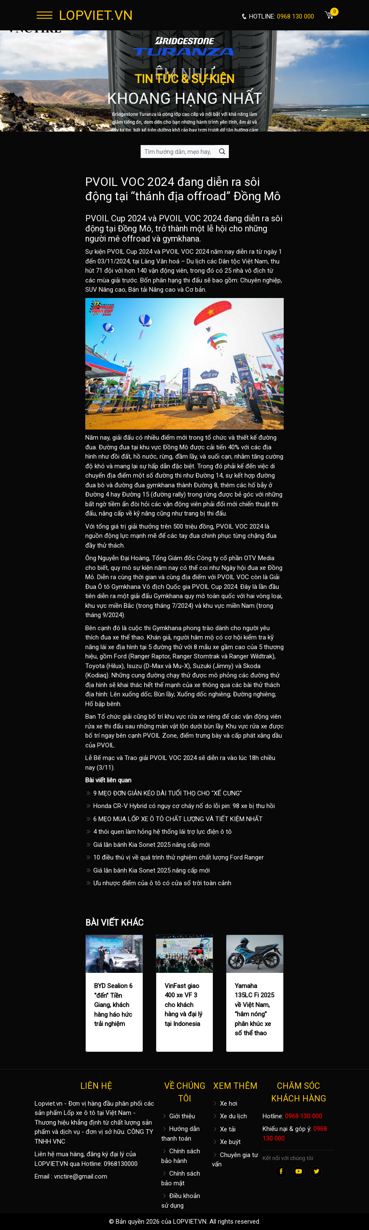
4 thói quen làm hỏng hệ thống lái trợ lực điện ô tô (158, 831)
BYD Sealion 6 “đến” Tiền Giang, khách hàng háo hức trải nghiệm (113, 1005)
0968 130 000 (303, 1116)
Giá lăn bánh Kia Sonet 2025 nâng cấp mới (147, 845)
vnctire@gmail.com (80, 1176)
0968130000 (121, 1164)
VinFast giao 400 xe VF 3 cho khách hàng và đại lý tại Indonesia (183, 1005)
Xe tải (224, 1129)
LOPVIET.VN (96, 15)
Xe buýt (226, 1142)
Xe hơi (224, 1103)
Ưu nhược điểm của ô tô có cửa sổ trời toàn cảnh (158, 883)
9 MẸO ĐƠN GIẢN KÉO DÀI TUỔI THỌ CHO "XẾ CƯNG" (163, 793)
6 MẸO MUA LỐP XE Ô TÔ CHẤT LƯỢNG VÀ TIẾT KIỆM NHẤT (174, 819)
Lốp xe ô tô (79, 1113)
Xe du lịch (229, 1116)
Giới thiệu (178, 1116)
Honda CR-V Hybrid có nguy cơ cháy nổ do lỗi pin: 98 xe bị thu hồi (180, 806)
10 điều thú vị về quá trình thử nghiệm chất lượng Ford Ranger (174, 857)
